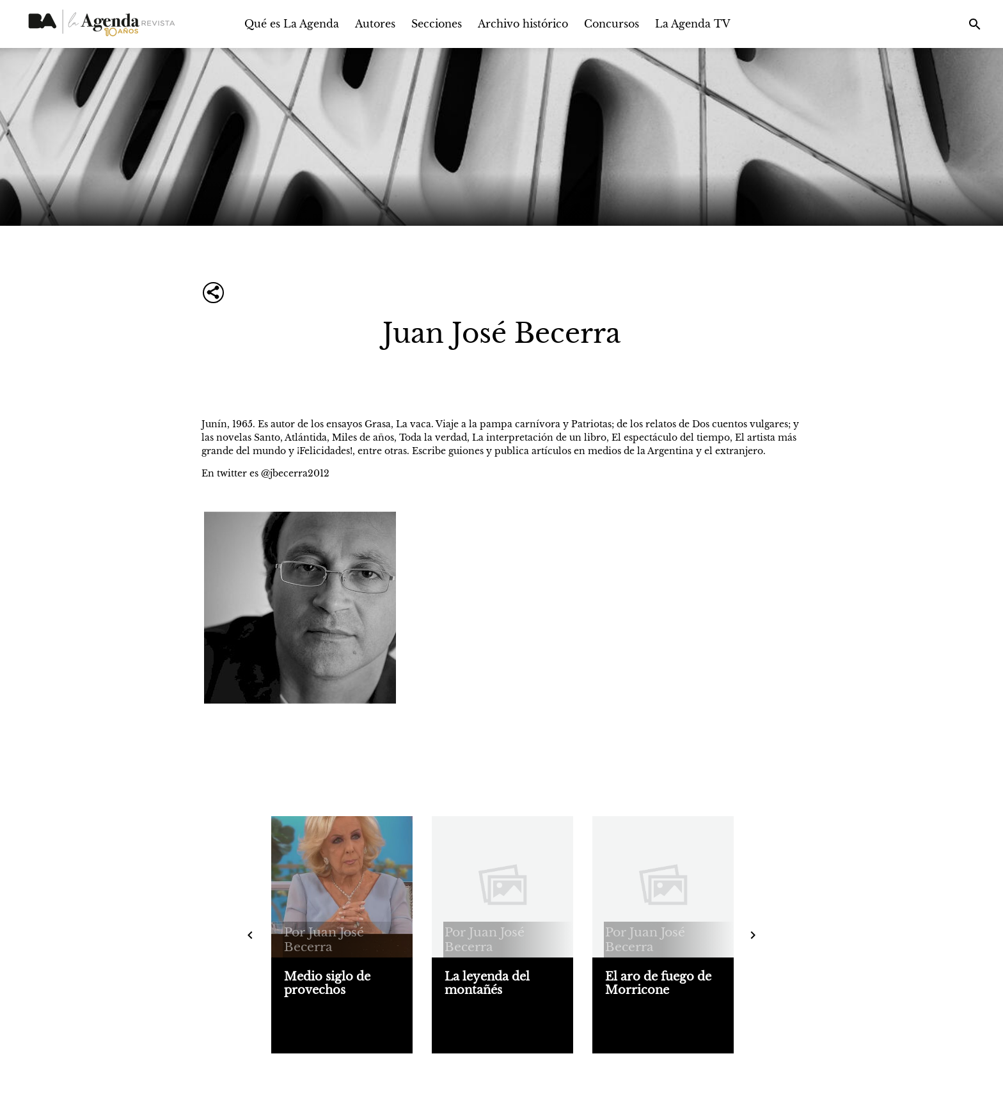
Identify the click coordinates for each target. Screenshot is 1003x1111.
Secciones (436, 23)
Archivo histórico (523, 23)
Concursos (611, 23)
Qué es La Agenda (291, 23)
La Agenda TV (693, 23)
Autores (375, 23)
